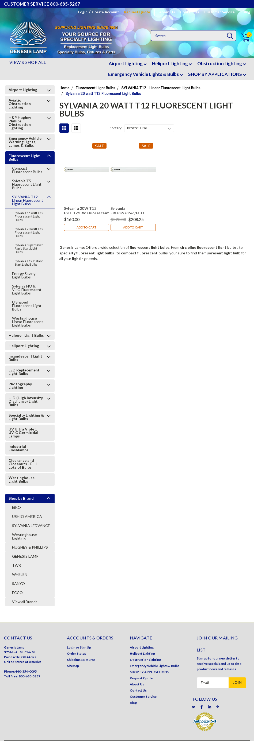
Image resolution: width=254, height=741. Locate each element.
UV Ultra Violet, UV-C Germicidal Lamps (23, 432)
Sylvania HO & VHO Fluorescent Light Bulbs (26, 289)
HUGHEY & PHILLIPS (30, 547)
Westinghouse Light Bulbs (22, 479)
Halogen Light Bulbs (26, 335)
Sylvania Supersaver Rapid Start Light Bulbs (29, 248)
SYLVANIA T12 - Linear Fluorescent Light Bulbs (27, 200)
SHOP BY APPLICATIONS (217, 74)
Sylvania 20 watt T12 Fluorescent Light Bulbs (29, 232)
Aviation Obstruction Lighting (20, 103)
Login (83, 12)
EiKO (16, 507)
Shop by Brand (21, 498)
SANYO (18, 583)
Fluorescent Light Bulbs (24, 157)
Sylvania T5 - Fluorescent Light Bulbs (26, 184)
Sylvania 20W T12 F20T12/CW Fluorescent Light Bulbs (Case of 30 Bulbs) (86, 210)
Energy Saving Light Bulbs (24, 275)
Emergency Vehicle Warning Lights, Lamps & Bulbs (25, 142)
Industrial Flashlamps (18, 448)
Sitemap (73, 666)
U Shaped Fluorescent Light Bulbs (26, 305)
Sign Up (85, 647)
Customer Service (219, 12)
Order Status (76, 653)
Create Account (105, 12)
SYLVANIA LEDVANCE (31, 525)
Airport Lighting (128, 63)
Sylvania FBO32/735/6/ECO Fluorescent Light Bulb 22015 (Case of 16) (131, 210)
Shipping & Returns (81, 660)
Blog (246, 12)
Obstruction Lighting (221, 63)
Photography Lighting (20, 386)
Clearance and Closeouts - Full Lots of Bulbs (23, 464)
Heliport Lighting (172, 63)
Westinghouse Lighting (24, 536)
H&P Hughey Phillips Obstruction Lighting (20, 122)
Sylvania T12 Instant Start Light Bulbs (29, 262)
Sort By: (116, 128)
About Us (167, 12)
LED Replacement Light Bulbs (24, 372)
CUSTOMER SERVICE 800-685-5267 (42, 4)
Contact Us (189, 12)
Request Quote (137, 12)
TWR (16, 565)
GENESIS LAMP (25, 556)
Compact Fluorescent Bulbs (27, 170)
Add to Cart (86, 227)
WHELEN (19, 574)
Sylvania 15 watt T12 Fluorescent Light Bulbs (29, 216)
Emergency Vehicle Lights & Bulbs (145, 74)
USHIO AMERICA (27, 516)
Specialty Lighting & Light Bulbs (26, 417)
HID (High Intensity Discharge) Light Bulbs (26, 401)
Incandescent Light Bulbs (25, 358)
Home (64, 88)
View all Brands (24, 601)
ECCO (17, 592)
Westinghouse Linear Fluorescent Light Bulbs (27, 321)
